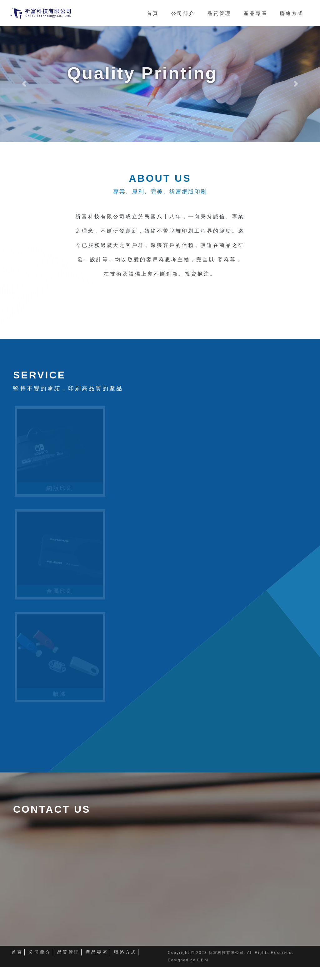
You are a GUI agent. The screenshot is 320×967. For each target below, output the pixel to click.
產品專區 (97, 952)
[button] (24, 84)
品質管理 (68, 952)
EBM (203, 960)
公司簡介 (40, 952)
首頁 (17, 952)
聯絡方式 (125, 952)
